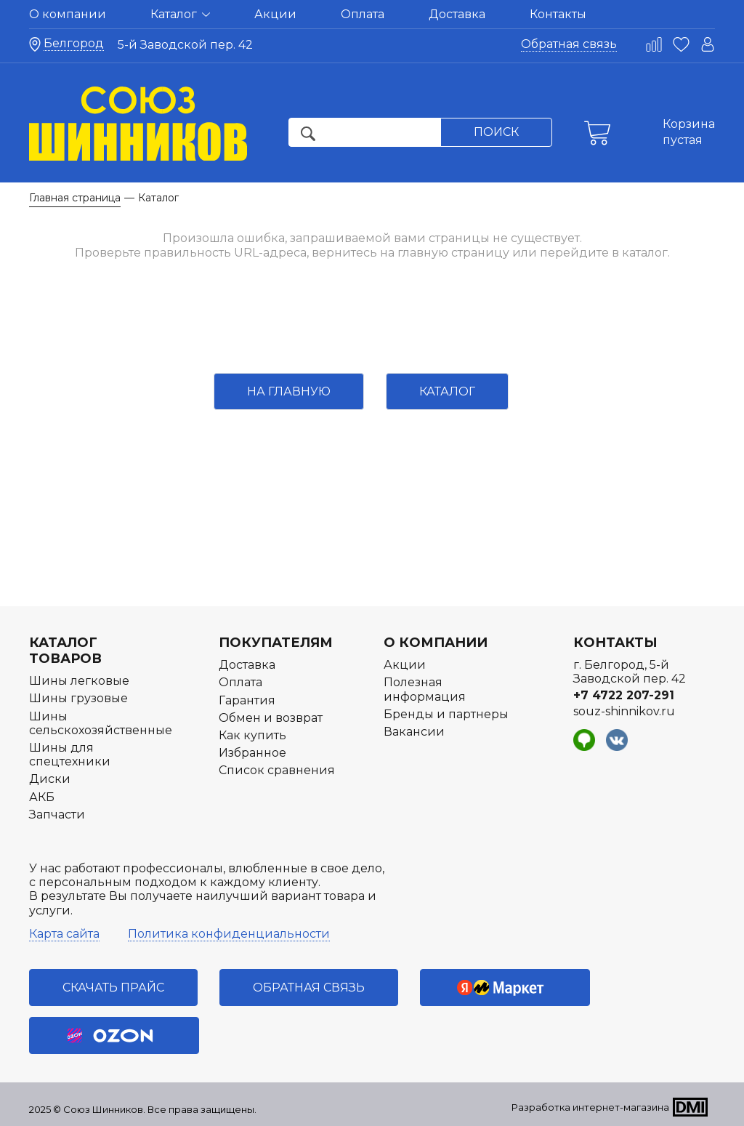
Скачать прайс (113, 987)
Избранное (252, 753)
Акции (275, 14)
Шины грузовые (78, 698)
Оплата (362, 14)
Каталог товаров (65, 651)
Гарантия (247, 700)
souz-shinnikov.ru (624, 711)
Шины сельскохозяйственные (100, 723)
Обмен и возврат (271, 718)
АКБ (41, 797)
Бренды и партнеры (446, 714)
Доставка (457, 14)
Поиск (496, 132)
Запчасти (57, 814)
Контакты (558, 14)
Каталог (180, 14)
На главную (289, 391)
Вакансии (414, 732)
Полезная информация (425, 689)
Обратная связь (569, 44)
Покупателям (276, 643)
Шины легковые (79, 681)
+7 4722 (623, 695)
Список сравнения (277, 770)
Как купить (252, 735)
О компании (67, 14)
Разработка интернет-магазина (590, 1107)
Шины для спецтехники (69, 754)
